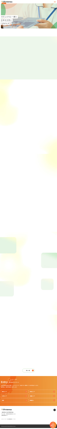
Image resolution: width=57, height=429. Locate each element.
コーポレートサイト (4, 419)
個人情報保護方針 (9, 419)
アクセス (14, 419)
